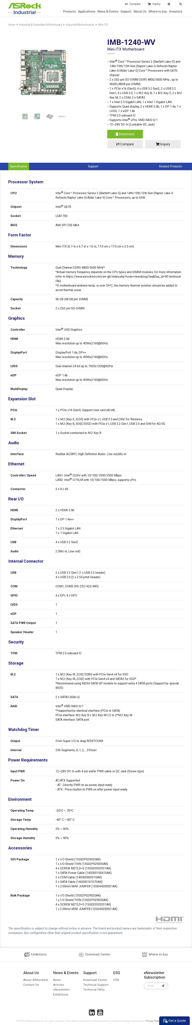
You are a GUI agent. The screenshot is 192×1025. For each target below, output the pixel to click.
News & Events (108, 11)
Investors (175, 11)
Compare (133, 4)
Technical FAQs (94, 989)
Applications (86, 11)
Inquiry (154, 4)
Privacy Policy (153, 1021)
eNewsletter (61, 989)
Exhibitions (35, 954)
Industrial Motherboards (80, 24)
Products (69, 11)
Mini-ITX (103, 24)
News (57, 980)
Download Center (95, 954)
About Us (140, 11)
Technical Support (96, 984)
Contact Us (31, 984)
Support (125, 11)
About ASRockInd (35, 980)
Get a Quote (174, 1021)
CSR (116, 980)
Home (11, 24)
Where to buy (157, 11)
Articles (58, 984)
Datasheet (125, 134)
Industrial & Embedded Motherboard (40, 24)
